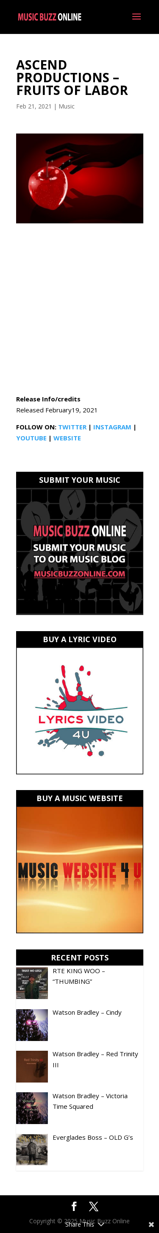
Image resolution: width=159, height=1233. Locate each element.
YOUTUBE (31, 438)
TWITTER (72, 427)
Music (67, 106)
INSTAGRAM (112, 427)
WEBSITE (67, 438)
